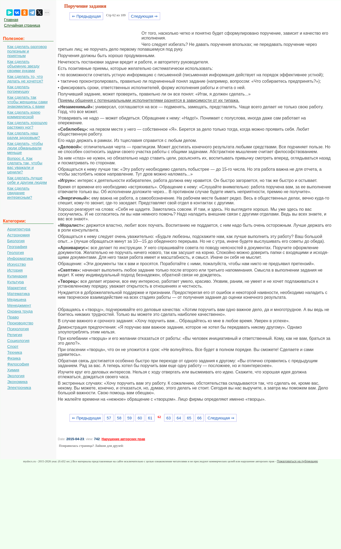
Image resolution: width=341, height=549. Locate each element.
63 (168, 418)
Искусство (16, 264)
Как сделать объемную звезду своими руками (23, 66)
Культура (15, 282)
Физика (14, 358)
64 (179, 418)
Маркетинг (17, 287)
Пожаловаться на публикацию (297, 461)
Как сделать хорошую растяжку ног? (27, 124)
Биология (16, 240)
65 (189, 418)
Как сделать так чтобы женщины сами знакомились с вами (27, 102)
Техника (14, 352)
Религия (14, 334)
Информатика (20, 258)
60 (139, 418)
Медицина (16, 299)
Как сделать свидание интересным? (19, 193)
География (17, 246)
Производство (20, 323)
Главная (11, 20)
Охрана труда (20, 311)
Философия (18, 364)
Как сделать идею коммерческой (23, 114)
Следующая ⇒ (144, 16)
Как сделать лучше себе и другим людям (27, 180)
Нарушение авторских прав (123, 439)
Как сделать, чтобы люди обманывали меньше (25, 148)
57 (109, 418)
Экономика (17, 381)
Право (13, 317)
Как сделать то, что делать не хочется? (25, 78)
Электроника (19, 387)
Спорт (12, 346)
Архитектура (18, 229)
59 (129, 418)
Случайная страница (22, 25)
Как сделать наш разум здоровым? (23, 135)
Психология (18, 329)
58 (119, 418)
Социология (18, 340)
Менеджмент (19, 305)
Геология (15, 252)
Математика (18, 293)
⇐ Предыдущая (86, 16)
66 (199, 418)
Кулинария (17, 276)
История (15, 270)
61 (150, 418)
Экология (16, 375)
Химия (13, 370)
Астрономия (18, 235)
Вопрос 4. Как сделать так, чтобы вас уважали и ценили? (24, 165)
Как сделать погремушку (18, 89)
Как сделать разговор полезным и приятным (27, 51)
